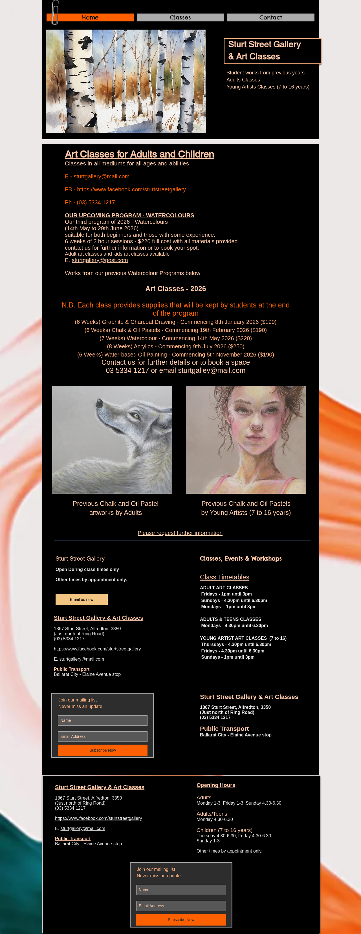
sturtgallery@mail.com (101, 176)
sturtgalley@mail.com (211, 370)
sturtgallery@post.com (100, 260)
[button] (126, 81)
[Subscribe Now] (103, 750)
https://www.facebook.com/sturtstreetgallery (131, 189)
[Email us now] (82, 599)
